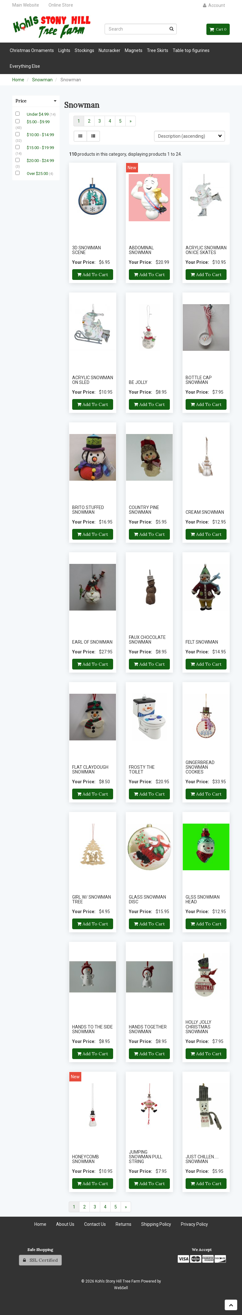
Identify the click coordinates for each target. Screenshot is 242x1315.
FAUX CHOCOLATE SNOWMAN (147, 640)
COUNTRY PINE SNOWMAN (144, 510)
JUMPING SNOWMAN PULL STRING (145, 1157)
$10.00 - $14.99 (40, 134)
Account (214, 5)
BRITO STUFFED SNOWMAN (88, 510)
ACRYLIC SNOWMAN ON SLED (92, 380)
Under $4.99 (38, 114)
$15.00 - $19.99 (40, 147)
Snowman (42, 79)
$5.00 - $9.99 (38, 121)
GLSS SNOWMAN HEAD (203, 899)
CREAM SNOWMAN (205, 512)
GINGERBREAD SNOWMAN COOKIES (200, 767)
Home (18, 79)
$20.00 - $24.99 (40, 160)
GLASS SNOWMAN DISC (147, 899)
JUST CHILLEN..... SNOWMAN (202, 1159)
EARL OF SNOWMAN (92, 642)
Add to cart (92, 274)
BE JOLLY (138, 382)
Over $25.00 (38, 173)
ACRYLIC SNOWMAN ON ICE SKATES (206, 250)
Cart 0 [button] (218, 29)
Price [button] (35, 101)
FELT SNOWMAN (202, 642)
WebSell (121, 1288)
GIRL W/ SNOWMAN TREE (91, 899)
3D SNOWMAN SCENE (86, 250)
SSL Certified (40, 1260)
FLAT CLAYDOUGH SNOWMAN (90, 769)
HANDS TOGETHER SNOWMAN (148, 1029)
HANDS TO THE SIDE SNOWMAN (92, 1029)
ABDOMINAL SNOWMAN (141, 250)
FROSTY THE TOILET (142, 769)
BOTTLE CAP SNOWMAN (199, 380)
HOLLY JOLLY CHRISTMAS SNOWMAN (198, 1027)
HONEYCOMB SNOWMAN (85, 1159)
